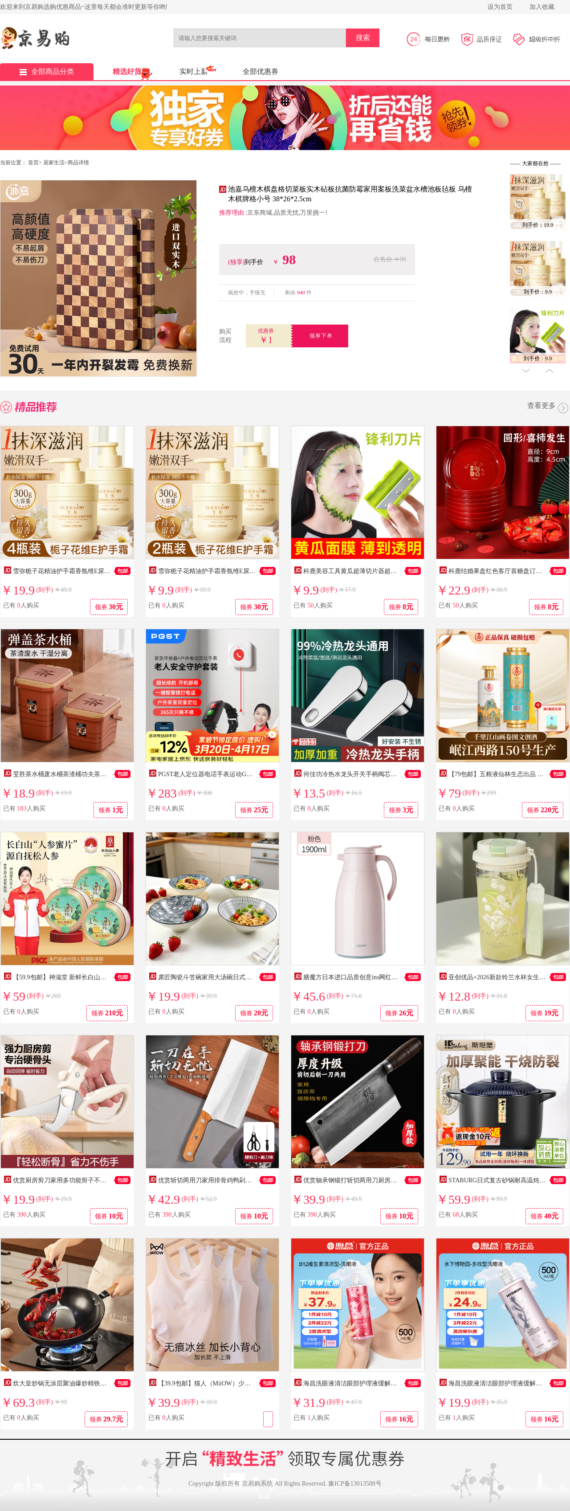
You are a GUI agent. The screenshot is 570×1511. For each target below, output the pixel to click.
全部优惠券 (260, 71)
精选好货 (127, 71)
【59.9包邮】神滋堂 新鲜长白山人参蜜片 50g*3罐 (81, 977)
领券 (109, 607)
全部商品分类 (47, 71)
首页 (33, 162)
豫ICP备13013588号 (355, 1483)
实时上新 (193, 71)
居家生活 (54, 162)
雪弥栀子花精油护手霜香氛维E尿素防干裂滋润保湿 (83, 571)
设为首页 (500, 7)
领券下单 (321, 336)
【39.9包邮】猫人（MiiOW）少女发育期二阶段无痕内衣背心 (242, 1383)
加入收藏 (541, 7)
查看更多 (548, 409)
